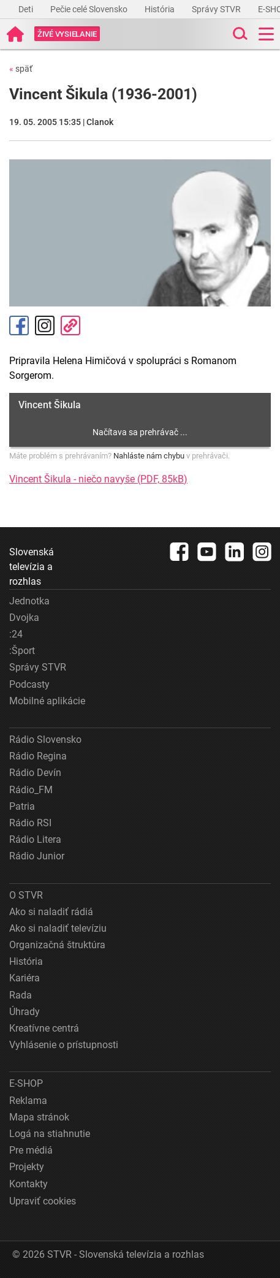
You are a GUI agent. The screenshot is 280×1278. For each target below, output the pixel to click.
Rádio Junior (36, 856)
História (160, 9)
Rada (20, 995)
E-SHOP (26, 1083)
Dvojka (24, 617)
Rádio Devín (35, 772)
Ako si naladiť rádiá (51, 912)
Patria (22, 806)
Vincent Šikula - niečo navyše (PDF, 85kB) (98, 479)
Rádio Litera (35, 839)
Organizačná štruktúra (57, 945)
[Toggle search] (238, 34)
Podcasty (29, 684)
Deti (26, 9)
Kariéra (24, 978)
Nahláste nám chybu (148, 455)
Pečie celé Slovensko (89, 9)
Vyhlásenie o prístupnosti (63, 1045)
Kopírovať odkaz (70, 325)
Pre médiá (31, 1150)
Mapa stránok (39, 1117)
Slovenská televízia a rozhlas (31, 566)
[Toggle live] (67, 34)
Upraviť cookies (42, 1201)
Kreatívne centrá (44, 1028)
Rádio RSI (30, 823)
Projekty (26, 1167)
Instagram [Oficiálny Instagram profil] (45, 325)
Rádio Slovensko (45, 739)
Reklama (28, 1100)
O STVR (26, 895)
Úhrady (24, 1011)
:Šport (22, 650)
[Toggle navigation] (266, 34)
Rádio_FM (31, 790)
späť (20, 69)
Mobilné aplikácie (47, 701)
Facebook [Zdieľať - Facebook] (19, 325)
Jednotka (29, 601)
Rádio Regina (38, 756)
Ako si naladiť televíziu (58, 928)
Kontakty (28, 1184)
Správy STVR (217, 9)
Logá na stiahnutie (49, 1133)
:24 (16, 634)
